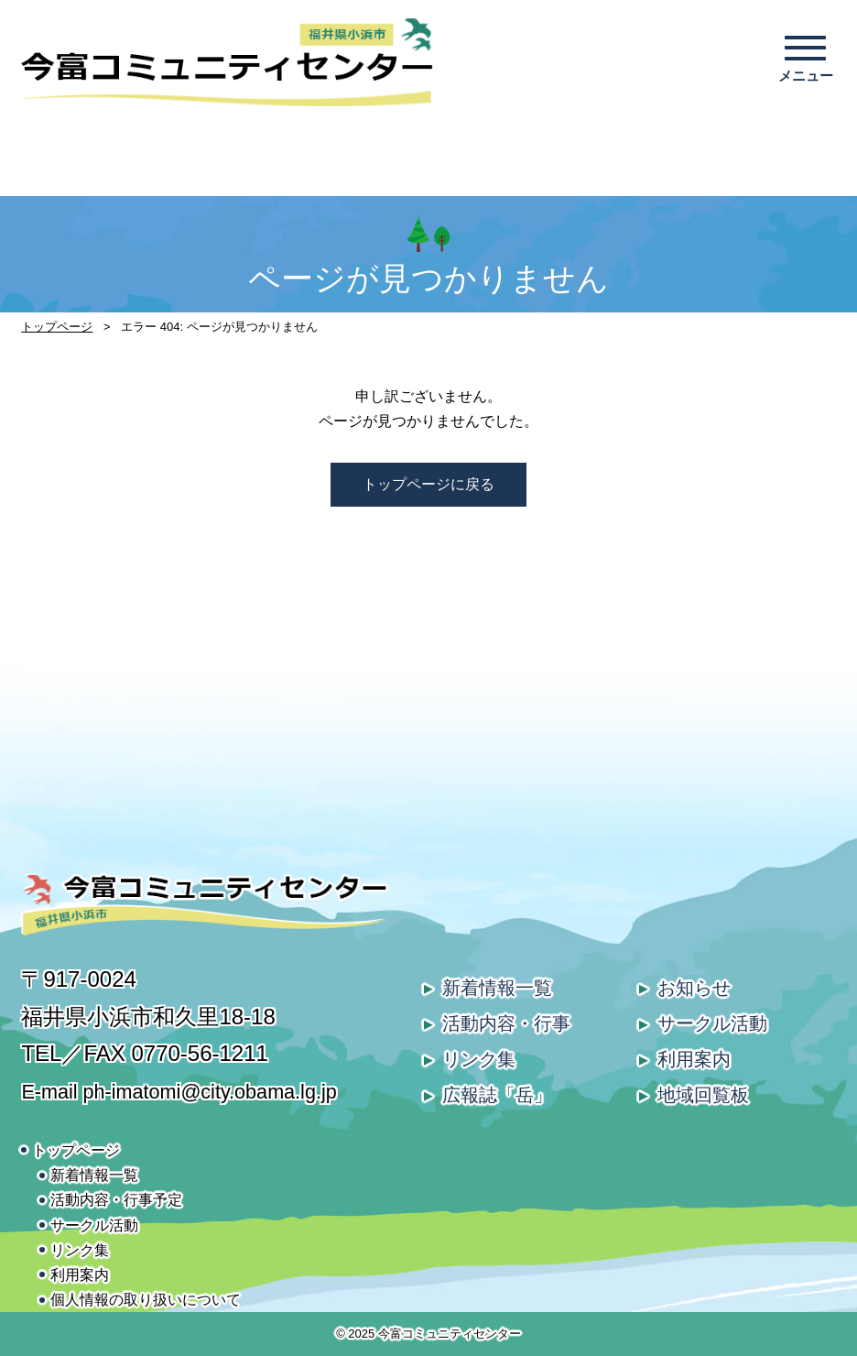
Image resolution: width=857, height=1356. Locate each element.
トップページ (56, 327)
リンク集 (478, 1059)
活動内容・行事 (506, 1023)
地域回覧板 (703, 1095)
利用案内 (694, 1059)
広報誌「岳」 (497, 1095)
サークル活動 (712, 1023)
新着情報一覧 (497, 988)
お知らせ (694, 988)
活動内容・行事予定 (116, 1200)
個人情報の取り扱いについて (145, 1299)
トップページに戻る (428, 484)
